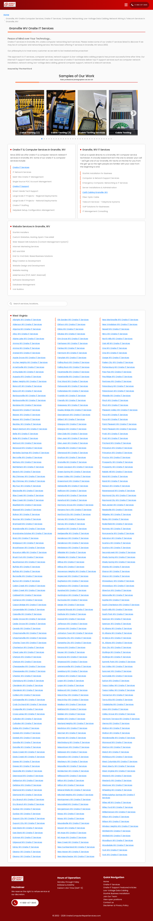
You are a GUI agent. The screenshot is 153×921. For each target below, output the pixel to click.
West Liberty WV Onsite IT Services (118, 766)
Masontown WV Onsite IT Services (73, 747)
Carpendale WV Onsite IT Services (29, 609)
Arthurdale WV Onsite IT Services (28, 371)
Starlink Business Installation (116, 893)
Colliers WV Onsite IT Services (26, 695)
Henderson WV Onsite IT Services (73, 538)
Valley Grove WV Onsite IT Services (118, 714)
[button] (19, 113)
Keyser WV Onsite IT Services (71, 652)
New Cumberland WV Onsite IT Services (76, 847)
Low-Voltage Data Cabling (115, 890)
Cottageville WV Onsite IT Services (29, 699)
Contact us (108, 902)
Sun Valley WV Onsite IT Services (117, 666)
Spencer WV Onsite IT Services (116, 619)
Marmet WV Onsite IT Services (71, 733)
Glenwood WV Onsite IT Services (72, 452)
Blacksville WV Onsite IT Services (28, 490)
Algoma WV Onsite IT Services (27, 329)
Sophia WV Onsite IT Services (115, 600)
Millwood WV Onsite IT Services (71, 775)
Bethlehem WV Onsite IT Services (28, 467)
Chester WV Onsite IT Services (27, 676)
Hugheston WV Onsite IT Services (72, 581)
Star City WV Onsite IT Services (116, 647)
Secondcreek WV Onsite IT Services (119, 552)
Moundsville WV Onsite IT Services (73, 823)
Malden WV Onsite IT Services (71, 714)
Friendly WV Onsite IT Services (71, 400)
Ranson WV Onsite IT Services (116, 486)
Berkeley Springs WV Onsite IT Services (31, 452)
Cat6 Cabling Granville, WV (95, 192)
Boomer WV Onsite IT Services (27, 519)
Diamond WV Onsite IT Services (27, 790)
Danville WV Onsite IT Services (27, 742)
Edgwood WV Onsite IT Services (27, 842)
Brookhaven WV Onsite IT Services (29, 547)
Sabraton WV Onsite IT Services (117, 538)
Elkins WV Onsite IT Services (70, 329)
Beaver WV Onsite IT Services (26, 414)
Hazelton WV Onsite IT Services (72, 528)
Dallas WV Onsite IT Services (26, 728)
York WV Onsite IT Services (114, 850)
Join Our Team (110, 896)
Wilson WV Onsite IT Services (115, 816)
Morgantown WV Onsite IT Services (73, 809)
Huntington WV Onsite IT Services (73, 595)
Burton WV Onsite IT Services (26, 581)
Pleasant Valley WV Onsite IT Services (119, 410)
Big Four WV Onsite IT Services (27, 486)
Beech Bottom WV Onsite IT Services (30, 429)
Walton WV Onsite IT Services (116, 728)
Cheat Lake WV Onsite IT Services (28, 652)
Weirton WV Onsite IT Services (116, 747)
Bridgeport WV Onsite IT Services (28, 543)
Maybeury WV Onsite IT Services (72, 761)
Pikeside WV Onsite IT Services (116, 395)
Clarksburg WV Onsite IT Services (28, 680)
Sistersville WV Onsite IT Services (117, 595)
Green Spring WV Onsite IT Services (74, 471)
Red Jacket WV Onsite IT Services (118, 504)
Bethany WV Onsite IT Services (27, 462)
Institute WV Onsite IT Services (71, 614)
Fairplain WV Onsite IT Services (71, 357)
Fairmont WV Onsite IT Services (72, 352)
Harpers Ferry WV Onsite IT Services (74, 509)
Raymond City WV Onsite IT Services (119, 495)
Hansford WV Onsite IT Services (72, 495)
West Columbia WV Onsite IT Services (119, 761)
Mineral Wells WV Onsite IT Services (74, 790)
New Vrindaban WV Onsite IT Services (119, 324)
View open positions (112, 899)
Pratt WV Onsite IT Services (115, 433)
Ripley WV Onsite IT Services (115, 519)
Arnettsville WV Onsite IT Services (28, 367)
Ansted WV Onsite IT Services (26, 352)
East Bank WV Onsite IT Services (28, 828)
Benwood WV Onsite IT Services (27, 448)
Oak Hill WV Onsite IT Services (116, 343)
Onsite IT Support (21, 186)
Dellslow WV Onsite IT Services (27, 785)
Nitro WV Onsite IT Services (115, 333)
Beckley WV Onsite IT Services (27, 424)
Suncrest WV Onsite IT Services (116, 671)
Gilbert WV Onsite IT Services (71, 419)
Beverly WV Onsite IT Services (27, 471)
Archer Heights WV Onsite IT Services (30, 362)
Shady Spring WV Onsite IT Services (118, 557)
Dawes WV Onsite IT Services (26, 761)
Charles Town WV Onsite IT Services (29, 642)
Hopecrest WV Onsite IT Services (72, 576)
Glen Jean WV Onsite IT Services (72, 438)
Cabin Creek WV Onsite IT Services (29, 585)
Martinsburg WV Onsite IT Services (73, 742)
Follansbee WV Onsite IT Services (73, 391)
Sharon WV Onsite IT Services (116, 571)
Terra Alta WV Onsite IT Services (117, 699)
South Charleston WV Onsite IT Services (120, 604)
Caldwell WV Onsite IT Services (27, 595)
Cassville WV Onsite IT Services (27, 614)
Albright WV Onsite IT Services (27, 319)
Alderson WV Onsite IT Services (27, 324)
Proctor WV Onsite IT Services (116, 457)
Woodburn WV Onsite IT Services (117, 840)
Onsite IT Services (21, 167)
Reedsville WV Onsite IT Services (117, 509)
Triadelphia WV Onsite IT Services (118, 704)
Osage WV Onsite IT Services (115, 357)
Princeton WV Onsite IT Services (117, 448)
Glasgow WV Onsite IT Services (71, 424)
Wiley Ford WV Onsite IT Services (117, 807)
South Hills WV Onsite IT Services (117, 609)
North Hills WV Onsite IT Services (117, 338)
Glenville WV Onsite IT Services (71, 448)
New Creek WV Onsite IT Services (73, 842)
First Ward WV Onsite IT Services (72, 381)
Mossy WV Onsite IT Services (70, 813)
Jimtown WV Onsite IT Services (71, 628)
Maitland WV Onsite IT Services (71, 709)
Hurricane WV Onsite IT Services (72, 600)
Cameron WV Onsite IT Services (27, 600)
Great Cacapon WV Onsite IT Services (75, 467)
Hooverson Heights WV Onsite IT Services (76, 571)
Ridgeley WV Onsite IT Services (116, 514)
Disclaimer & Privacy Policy (115, 905)
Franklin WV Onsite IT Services (71, 395)
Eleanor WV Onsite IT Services (27, 851)
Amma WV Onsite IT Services (26, 343)
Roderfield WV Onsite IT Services (117, 523)
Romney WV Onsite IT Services (116, 528)
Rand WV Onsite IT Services (115, 476)
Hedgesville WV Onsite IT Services (73, 533)
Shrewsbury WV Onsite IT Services (118, 581)
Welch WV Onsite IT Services (115, 752)
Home (6, 14)
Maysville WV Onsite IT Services (72, 766)
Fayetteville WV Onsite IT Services (73, 371)
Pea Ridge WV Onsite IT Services (117, 376)
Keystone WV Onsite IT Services (72, 657)
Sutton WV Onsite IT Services (115, 680)
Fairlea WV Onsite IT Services (71, 348)
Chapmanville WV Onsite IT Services (29, 633)
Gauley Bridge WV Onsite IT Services (74, 410)
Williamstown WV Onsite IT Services (118, 812)
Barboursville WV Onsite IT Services (29, 395)
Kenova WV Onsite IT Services (71, 647)
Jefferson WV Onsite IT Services (72, 623)
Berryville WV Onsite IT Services (27, 457)
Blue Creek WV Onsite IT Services (28, 495)
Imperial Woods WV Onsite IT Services (75, 609)
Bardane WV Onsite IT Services (27, 405)
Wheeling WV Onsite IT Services (117, 790)
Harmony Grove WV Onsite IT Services (75, 504)
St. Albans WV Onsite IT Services (117, 642)
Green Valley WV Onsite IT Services (73, 476)
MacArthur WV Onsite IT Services (72, 695)
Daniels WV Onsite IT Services (26, 733)
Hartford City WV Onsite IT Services (74, 514)
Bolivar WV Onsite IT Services (26, 514)
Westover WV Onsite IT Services (117, 785)
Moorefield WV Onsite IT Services (72, 804)
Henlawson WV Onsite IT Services (73, 547)
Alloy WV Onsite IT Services (25, 333)
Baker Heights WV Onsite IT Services (29, 381)
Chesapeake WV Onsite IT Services (29, 666)
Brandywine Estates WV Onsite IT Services (32, 533)
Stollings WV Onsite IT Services (116, 652)
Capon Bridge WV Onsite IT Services (29, 604)
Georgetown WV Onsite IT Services (73, 414)
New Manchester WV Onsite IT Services (75, 856)
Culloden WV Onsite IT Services (27, 718)
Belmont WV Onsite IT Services (27, 443)
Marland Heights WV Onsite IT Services (75, 723)
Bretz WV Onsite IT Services (25, 538)
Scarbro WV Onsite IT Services (116, 543)
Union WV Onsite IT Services (115, 709)
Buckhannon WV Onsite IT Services (29, 562)
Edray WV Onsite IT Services (26, 847)
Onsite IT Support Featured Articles (119, 887)
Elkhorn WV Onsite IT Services (71, 324)
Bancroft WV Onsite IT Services (27, 386)
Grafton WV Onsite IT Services (71, 457)
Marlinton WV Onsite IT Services (72, 728)
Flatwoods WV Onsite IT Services (72, 386)
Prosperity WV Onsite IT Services (117, 462)
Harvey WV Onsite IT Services (71, 519)
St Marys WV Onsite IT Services (116, 638)
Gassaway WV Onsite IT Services (72, 405)
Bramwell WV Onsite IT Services (27, 523)
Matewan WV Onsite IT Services (72, 752)
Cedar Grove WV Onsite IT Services (29, 619)
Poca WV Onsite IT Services (115, 414)
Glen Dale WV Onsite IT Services (72, 433)
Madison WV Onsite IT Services (71, 704)
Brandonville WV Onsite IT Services (29, 528)
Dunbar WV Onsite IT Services (27, 809)
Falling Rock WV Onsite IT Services (73, 362)
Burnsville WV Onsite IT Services (27, 576)
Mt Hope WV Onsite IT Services (71, 832)
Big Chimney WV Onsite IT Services (29, 476)
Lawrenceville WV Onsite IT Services (74, 666)
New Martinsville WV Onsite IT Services (120, 319)
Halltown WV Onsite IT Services (72, 490)
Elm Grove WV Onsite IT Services (72, 338)
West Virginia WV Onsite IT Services (118, 771)
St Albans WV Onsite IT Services (117, 628)
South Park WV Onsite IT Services (117, 614)
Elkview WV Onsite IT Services (71, 333)
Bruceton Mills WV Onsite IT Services (30, 552)
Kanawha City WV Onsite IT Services (74, 638)
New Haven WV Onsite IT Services (73, 851)
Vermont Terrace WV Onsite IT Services (121, 718)
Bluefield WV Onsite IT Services (27, 504)
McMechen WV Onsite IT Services (73, 771)
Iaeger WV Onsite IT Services (70, 604)
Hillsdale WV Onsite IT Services (71, 552)
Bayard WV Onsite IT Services (26, 410)
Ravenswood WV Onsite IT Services (118, 490)
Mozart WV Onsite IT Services (71, 828)
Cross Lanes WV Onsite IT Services (29, 714)
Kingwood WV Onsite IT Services (72, 661)
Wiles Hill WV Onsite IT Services (116, 802)
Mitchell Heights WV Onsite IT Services (75, 794)
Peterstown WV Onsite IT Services (118, 391)
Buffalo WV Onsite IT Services (26, 566)
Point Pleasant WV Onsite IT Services (119, 424)
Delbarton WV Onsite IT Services (28, 780)
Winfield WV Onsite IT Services (116, 831)
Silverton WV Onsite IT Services (116, 590)
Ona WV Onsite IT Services (114, 348)
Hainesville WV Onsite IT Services (72, 486)
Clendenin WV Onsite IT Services (28, 685)
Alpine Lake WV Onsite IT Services (28, 338)
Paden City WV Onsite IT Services (117, 362)
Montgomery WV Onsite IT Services (74, 799)
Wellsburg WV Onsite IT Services (117, 756)
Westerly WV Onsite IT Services (116, 775)
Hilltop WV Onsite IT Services (70, 562)
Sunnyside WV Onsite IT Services (117, 676)
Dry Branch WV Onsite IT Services (28, 799)
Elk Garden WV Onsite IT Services (73, 319)
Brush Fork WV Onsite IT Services (28, 557)
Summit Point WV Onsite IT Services (118, 661)
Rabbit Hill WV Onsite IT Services (117, 471)
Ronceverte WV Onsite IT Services (118, 533)
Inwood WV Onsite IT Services (71, 619)
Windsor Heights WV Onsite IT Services (120, 826)
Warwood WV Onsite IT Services (117, 742)
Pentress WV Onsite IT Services (116, 381)
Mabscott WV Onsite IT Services (72, 690)
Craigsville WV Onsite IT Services (28, 709)
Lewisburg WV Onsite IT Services (72, 671)
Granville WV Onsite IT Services (72, 462)
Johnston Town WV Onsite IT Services (75, 633)
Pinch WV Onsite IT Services (115, 400)
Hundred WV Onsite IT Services (71, 590)
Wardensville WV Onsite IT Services (118, 737)
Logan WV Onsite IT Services (70, 680)
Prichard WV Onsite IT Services (116, 443)
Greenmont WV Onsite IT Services (73, 481)
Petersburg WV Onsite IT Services (118, 386)
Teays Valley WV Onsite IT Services (118, 685)
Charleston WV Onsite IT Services (28, 647)
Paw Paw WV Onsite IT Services (116, 371)
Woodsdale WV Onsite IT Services (118, 845)
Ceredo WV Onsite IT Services (27, 628)
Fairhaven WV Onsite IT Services (72, 343)
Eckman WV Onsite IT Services (27, 837)
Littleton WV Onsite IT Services (71, 676)
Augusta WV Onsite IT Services (27, 376)
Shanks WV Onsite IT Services (116, 566)
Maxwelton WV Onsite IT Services (73, 756)
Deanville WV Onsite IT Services (27, 771)
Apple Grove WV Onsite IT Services (29, 357)
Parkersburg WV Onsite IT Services (118, 367)
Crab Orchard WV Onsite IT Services (30, 704)
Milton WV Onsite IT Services (70, 780)
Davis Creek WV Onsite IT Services (29, 752)
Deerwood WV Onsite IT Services (28, 775)
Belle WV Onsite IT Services (25, 433)
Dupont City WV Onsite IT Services (29, 818)
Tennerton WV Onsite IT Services (117, 695)
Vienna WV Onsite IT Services (115, 723)
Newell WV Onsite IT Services (115, 329)
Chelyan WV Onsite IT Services (27, 657)
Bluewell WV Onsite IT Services (27, 509)
